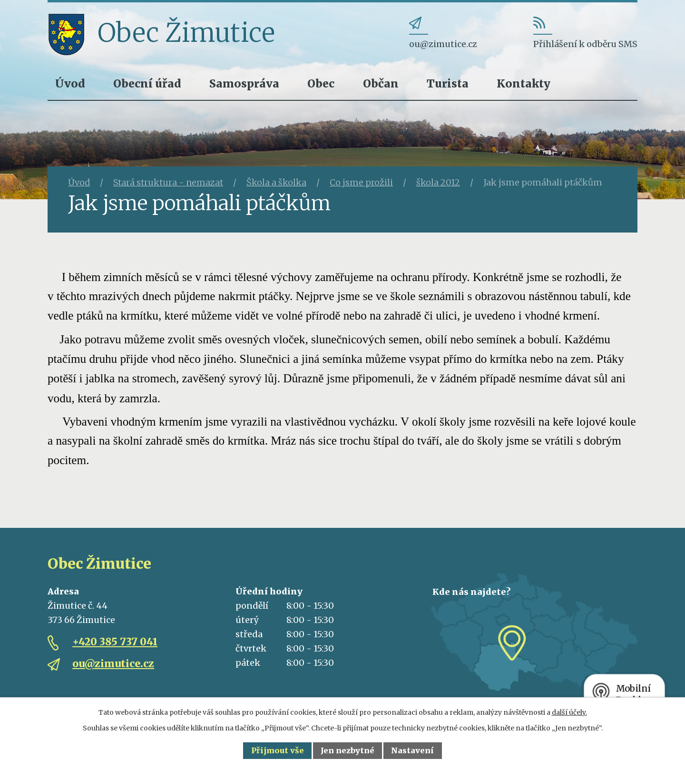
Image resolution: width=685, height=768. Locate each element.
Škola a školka (276, 182)
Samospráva (244, 83)
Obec (320, 83)
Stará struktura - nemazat (168, 182)
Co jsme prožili (361, 182)
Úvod (70, 83)
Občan (381, 83)
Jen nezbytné (347, 750)
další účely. (569, 712)
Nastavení (412, 750)
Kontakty (523, 83)
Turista (448, 83)
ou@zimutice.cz (113, 663)
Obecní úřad (147, 83)
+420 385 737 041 (114, 641)
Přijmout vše (277, 750)
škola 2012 (438, 182)
